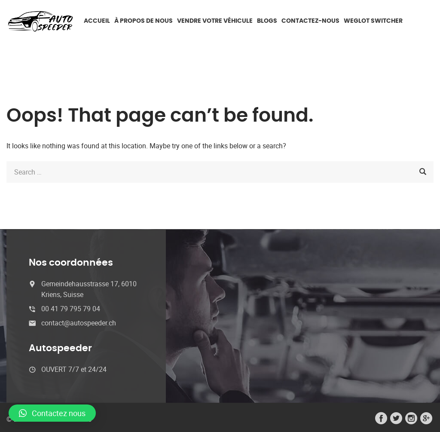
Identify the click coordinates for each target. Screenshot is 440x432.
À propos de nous (143, 21)
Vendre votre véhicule (215, 21)
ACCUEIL (97, 21)
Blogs (267, 21)
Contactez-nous (310, 21)
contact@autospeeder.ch (78, 323)
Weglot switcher (373, 21)
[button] (52, 413)
